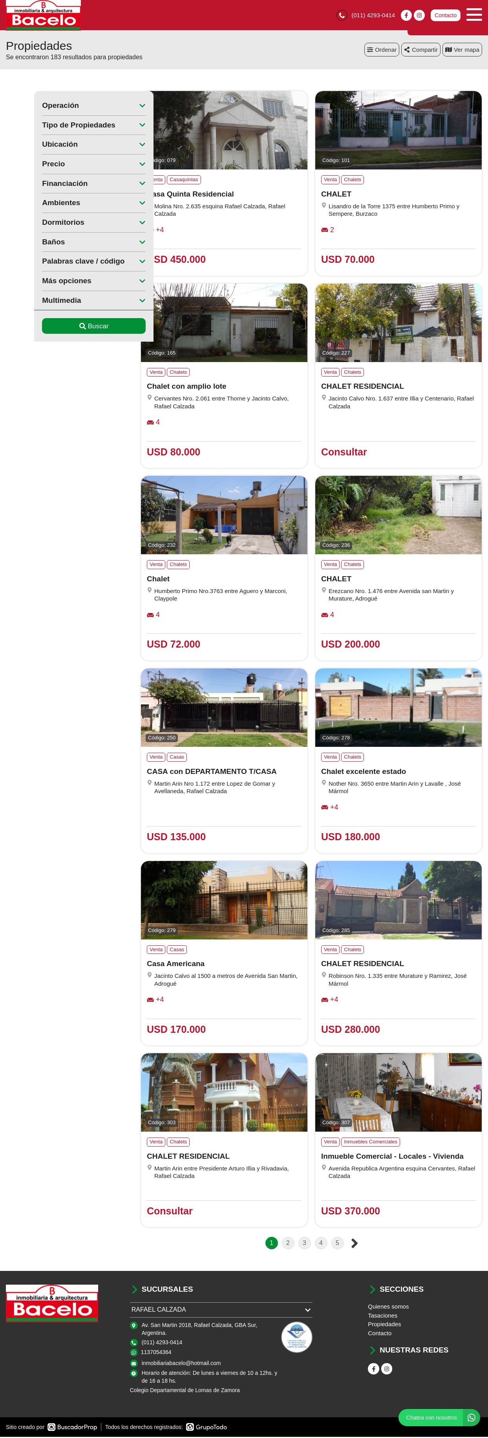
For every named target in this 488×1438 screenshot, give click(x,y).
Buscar (65, 327)
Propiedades (384, 1325)
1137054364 (156, 1353)
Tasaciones (382, 1316)
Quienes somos (388, 1307)
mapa (462, 50)
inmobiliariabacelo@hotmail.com (181, 1364)
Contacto (446, 16)
